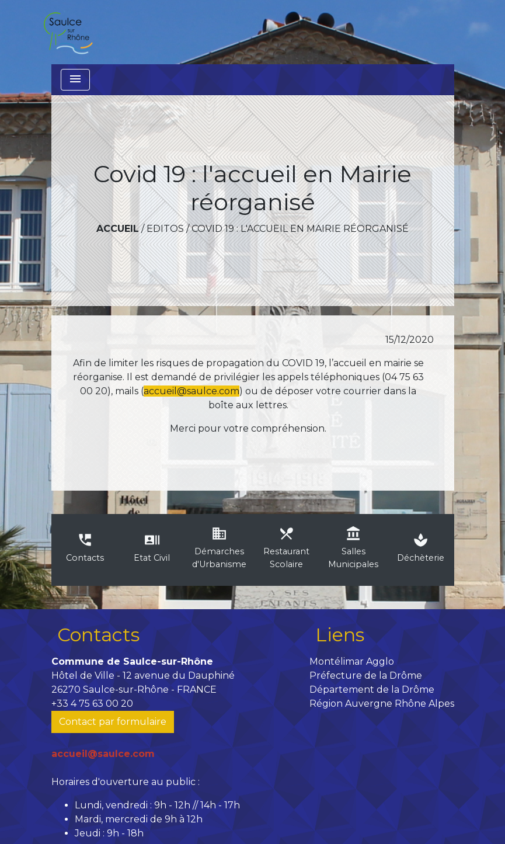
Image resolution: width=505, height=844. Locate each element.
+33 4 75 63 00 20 (92, 703)
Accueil (117, 228)
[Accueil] (68, 32)
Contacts (98, 634)
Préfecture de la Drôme (365, 675)
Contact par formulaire (112, 721)
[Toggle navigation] (75, 80)
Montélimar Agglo (351, 661)
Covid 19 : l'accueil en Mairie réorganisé (300, 228)
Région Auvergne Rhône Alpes (381, 703)
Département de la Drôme (371, 689)
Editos (165, 228)
